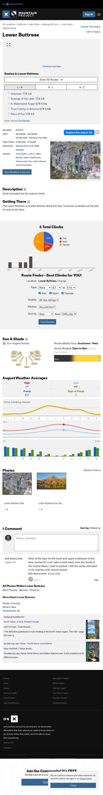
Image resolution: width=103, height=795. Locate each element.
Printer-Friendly (11, 603)
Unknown (16, 93)
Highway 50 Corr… (51, 24)
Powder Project (60, 698)
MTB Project (58, 683)
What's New (9, 606)
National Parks (60, 703)
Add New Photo (91, 470)
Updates (20, 149)
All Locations (9, 24)
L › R (19, 87)
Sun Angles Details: (26, 355)
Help (6, 683)
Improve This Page (90, 26)
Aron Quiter (21, 153)
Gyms (6, 688)
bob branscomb (14, 558)
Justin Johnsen (39, 161)
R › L (50, 87)
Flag (96, 580)
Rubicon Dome (9, 28)
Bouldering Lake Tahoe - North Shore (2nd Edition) (28, 643)
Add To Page (93, 31)
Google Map (21, 137)
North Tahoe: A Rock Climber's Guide (21, 621)
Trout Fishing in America (25, 108)
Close (73, 785)
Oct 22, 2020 (54, 573)
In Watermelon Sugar (23, 103)
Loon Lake (67, 24)
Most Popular (10, 589)
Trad (42, 293)
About (6, 678)
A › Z (82, 87)
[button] (53, 160)
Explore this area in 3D (79, 132)
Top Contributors (11, 703)
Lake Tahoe (34, 24)
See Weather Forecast (17, 171)
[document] (73, 781)
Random (34, 589)
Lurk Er (31, 153)
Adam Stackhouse (32, 157)
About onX (9, 742)
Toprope (67, 293)
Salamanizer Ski (23, 161)
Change (61, 280)
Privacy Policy (86, 779)
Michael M (20, 145)
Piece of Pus (18, 113)
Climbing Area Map (51, 66)
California (21, 24)
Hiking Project (59, 688)
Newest (23, 589)
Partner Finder (10, 693)
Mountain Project (61, 678)
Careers (7, 747)
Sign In (89, 14)
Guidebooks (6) (11, 610)
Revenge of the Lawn (23, 98)
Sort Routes (24, 120)
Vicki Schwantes (23, 165)
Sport (53, 293)
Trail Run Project (60, 693)
